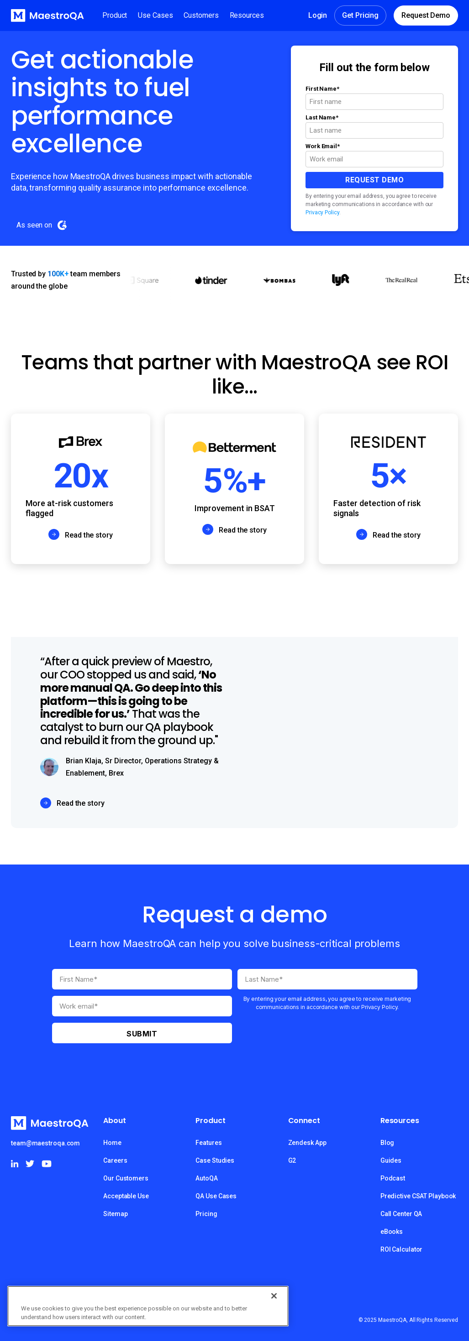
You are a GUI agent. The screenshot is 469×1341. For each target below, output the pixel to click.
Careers (115, 1160)
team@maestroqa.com (45, 1143)
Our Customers (125, 1178)
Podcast (392, 1178)
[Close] (274, 1296)
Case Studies (214, 1160)
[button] (114, 15)
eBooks (391, 1231)
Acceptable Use (126, 1196)
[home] (47, 15)
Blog (387, 1142)
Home (112, 1142)
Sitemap (115, 1213)
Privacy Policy (322, 212)
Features (208, 1142)
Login (317, 15)
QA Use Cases (216, 1196)
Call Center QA (401, 1213)
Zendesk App (307, 1142)
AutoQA (206, 1178)
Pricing (206, 1213)
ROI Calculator (401, 1249)
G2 (292, 1160)
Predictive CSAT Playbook (418, 1196)
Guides (390, 1160)
